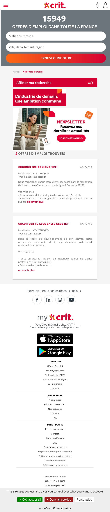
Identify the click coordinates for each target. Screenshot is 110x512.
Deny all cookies (58, 499)
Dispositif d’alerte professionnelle (55, 451)
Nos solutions (55, 409)
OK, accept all (30, 499)
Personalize (84, 499)
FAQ (55, 417)
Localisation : (33, 173)
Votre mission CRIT (55, 375)
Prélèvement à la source (55, 465)
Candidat (55, 361)
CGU (55, 443)
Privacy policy (62, 508)
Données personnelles (55, 447)
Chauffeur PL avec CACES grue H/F (43, 223)
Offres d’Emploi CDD (55, 485)
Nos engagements (55, 370)
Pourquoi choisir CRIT (55, 404)
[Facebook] (37, 299)
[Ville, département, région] (56, 47)
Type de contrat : (32, 176)
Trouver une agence (55, 429)
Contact (55, 388)
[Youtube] (71, 299)
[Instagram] (60, 299)
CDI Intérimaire (55, 384)
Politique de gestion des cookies (54, 456)
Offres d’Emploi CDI (55, 481)
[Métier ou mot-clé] (56, 36)
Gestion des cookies (55, 460)
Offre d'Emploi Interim (55, 476)
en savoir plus (35, 201)
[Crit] (48, 299)
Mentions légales (55, 438)
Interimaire (55, 424)
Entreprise (55, 395)
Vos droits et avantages (55, 379)
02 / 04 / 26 (86, 167)
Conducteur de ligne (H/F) (38, 167)
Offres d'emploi (55, 366)
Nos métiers (55, 400)
